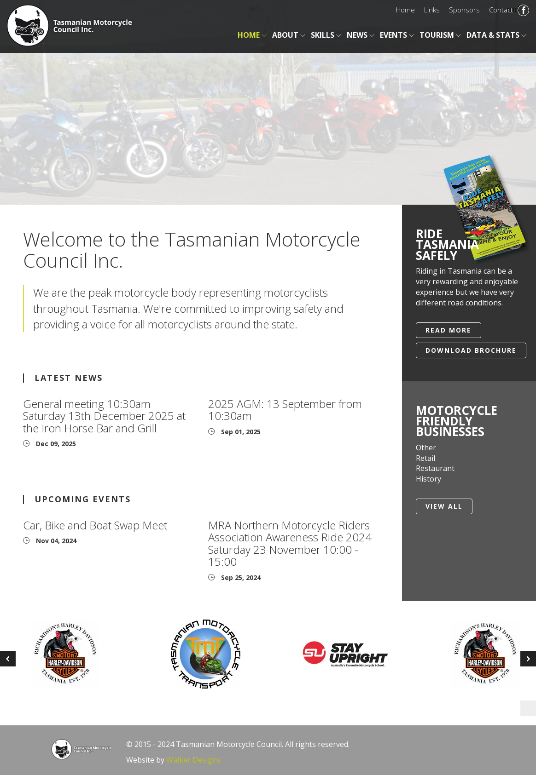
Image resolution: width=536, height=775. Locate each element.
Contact (501, 9)
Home (405, 9)
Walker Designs (193, 760)
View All (444, 506)
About (285, 35)
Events (393, 35)
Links (432, 9)
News (357, 35)
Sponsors (464, 9)
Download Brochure (471, 350)
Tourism (436, 35)
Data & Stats (492, 35)
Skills (322, 35)
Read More (448, 330)
